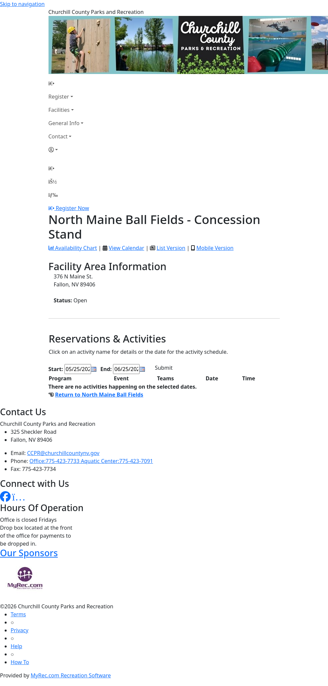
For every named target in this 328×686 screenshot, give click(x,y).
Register (59, 96)
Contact (58, 136)
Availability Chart (73, 248)
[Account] (66, 149)
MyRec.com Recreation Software (71, 675)
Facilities (59, 110)
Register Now (72, 208)
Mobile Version (215, 248)
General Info (64, 123)
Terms (18, 614)
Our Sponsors (29, 553)
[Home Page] (66, 83)
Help (16, 646)
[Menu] (53, 194)
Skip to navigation (22, 4)
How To (20, 662)
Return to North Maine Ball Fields (99, 394)
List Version (171, 248)
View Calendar (126, 248)
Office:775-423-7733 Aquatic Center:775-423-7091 (91, 461)
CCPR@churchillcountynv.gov (63, 453)
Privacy (19, 630)
